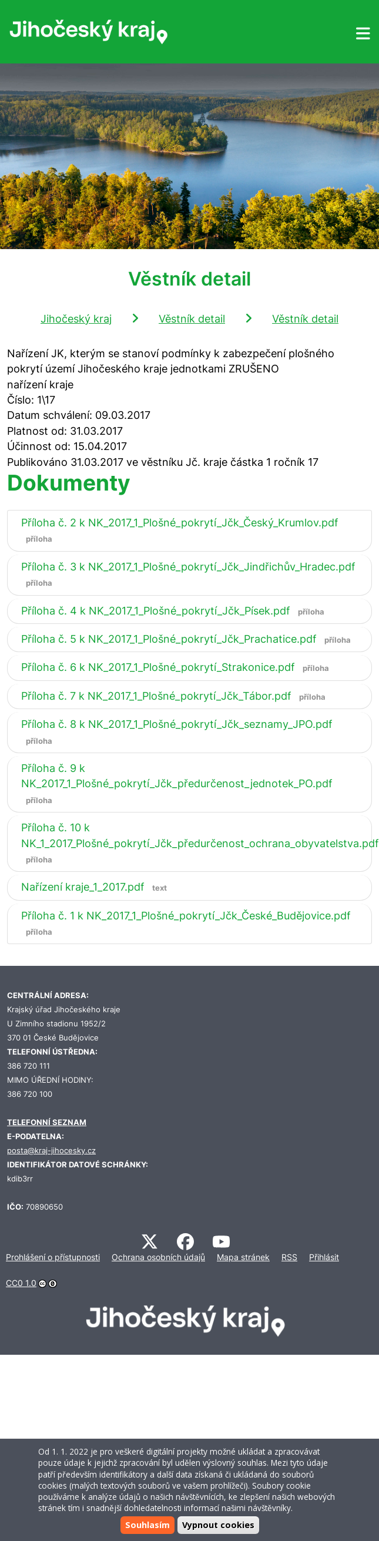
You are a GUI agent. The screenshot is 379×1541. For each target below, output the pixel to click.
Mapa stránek (243, 1257)
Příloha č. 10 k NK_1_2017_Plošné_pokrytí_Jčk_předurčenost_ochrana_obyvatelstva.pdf (200, 843)
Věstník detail (192, 319)
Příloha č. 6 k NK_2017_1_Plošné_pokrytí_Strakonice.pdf (177, 667)
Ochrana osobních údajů (158, 1257)
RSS (289, 1257)
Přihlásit (324, 1257)
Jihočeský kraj (76, 319)
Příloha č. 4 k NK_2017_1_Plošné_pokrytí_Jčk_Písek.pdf (175, 611)
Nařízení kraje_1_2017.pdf (96, 887)
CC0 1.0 (21, 1283)
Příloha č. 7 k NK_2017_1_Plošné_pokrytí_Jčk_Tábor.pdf (176, 696)
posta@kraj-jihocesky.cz (51, 1150)
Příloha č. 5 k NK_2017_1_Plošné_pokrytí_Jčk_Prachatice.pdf (188, 639)
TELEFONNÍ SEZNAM (46, 1122)
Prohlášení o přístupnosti (53, 1257)
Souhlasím (147, 1524)
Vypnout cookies (218, 1524)
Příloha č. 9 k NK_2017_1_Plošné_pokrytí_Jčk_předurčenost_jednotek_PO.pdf (177, 783)
